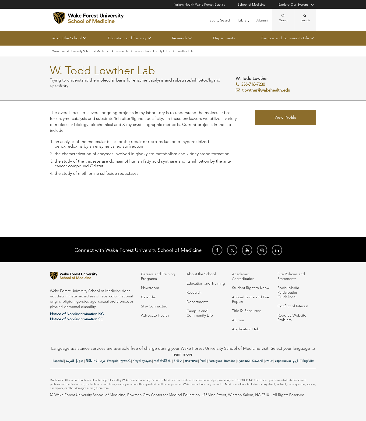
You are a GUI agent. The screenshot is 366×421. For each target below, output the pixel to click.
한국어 (178, 361)
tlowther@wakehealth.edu (266, 90)
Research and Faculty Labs (152, 51)
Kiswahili (257, 361)
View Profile (285, 117)
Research (179, 38)
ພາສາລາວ (191, 361)
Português (215, 361)
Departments (224, 38)
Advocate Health (155, 315)
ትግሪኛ (269, 361)
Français (112, 361)
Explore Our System (293, 4)
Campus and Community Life (285, 38)
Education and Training (127, 38)
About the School (67, 38)
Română (229, 361)
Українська (283, 361)
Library (243, 20)
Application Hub (246, 329)
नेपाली (203, 361)
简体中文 (92, 361)
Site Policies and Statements (291, 276)
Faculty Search (219, 20)
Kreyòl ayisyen (142, 361)
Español (58, 361)
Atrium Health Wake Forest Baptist (199, 4)
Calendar (148, 297)
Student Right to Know (250, 287)
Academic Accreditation (243, 276)
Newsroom (150, 287)
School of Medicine (252, 4)
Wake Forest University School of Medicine (80, 51)
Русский (243, 361)
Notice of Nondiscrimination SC (76, 319)
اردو (295, 361)
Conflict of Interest (293, 306)
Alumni (262, 20)
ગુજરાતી (125, 361)
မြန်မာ (80, 361)
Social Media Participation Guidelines (288, 292)
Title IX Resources (246, 310)
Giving (283, 18)
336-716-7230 (253, 84)
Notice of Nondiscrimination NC (77, 314)
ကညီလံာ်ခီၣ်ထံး (162, 361)
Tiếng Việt (306, 361)
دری (102, 361)
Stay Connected (154, 306)
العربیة (70, 361)
